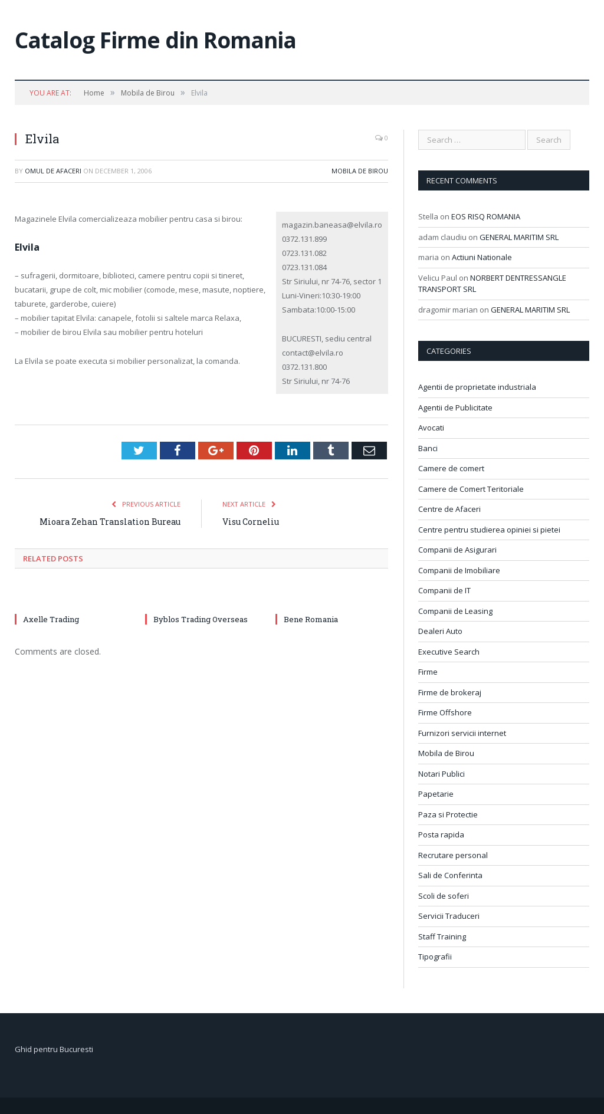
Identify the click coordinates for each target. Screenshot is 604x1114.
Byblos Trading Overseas (200, 619)
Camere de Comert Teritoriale (471, 489)
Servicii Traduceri (449, 916)
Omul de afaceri (53, 170)
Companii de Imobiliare (459, 570)
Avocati (431, 427)
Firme (428, 671)
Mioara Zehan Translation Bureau (110, 521)
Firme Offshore (445, 712)
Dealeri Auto (440, 631)
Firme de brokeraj (449, 692)
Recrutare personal (453, 855)
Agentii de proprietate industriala (477, 387)
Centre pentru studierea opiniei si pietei (489, 529)
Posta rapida (441, 834)
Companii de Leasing (455, 611)
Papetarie (436, 793)
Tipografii (435, 956)
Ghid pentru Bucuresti (54, 1049)
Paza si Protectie (448, 814)
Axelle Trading (51, 619)
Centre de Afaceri (449, 509)
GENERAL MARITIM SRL (519, 237)
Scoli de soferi (443, 895)
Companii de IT (444, 590)
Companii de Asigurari (457, 549)
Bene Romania (311, 619)
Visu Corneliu (250, 521)
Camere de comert (451, 468)
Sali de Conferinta (450, 875)
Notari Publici (441, 773)
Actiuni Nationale (482, 257)
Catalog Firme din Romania (155, 40)
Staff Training (442, 936)
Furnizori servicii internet (462, 733)
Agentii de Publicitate (455, 407)
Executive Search (449, 651)
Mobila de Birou (359, 170)
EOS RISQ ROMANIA (485, 216)
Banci (428, 448)
